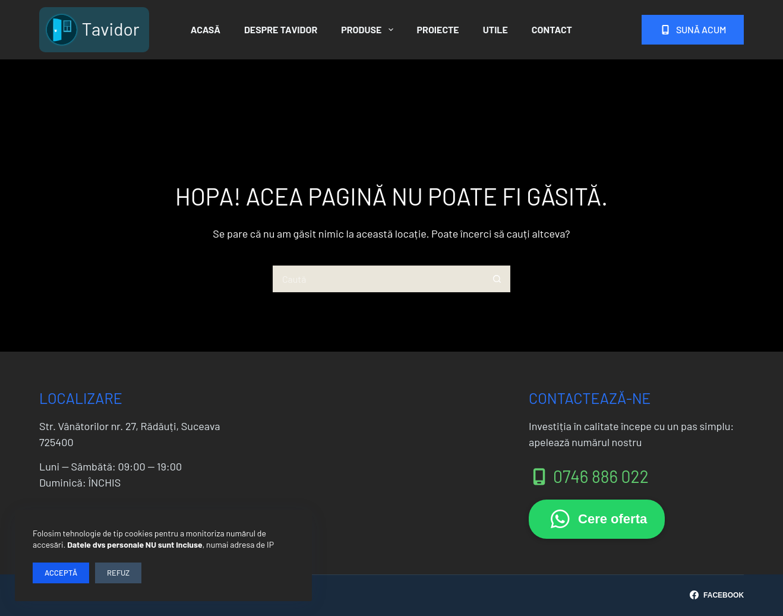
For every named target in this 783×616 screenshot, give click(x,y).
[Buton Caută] (497, 279)
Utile (495, 29)
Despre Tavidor (280, 29)
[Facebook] (717, 595)
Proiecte (438, 29)
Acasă (205, 29)
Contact (552, 29)
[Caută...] (378, 279)
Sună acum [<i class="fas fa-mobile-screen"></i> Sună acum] (692, 29)
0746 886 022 (589, 476)
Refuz (118, 572)
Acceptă (61, 572)
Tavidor (110, 28)
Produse (369, 30)
